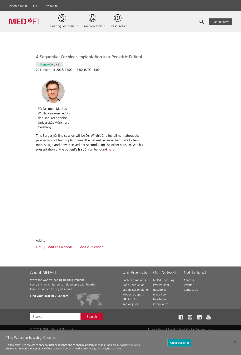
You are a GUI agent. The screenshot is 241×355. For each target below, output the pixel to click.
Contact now (221, 22)
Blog (35, 5)
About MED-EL (18, 5)
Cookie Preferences (198, 329)
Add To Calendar (60, 247)
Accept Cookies (179, 342)
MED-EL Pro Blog (163, 280)
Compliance (160, 304)
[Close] (235, 342)
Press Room (160, 294)
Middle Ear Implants (135, 289)
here (111, 149)
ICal (38, 247)
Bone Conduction (133, 285)
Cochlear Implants (134, 280)
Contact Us (191, 289)
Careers (189, 280)
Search (92, 316)
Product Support (133, 294)
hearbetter (160, 299)
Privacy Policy (156, 329)
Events (188, 285)
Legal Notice (176, 329)
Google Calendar (91, 247)
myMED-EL (50, 5)
